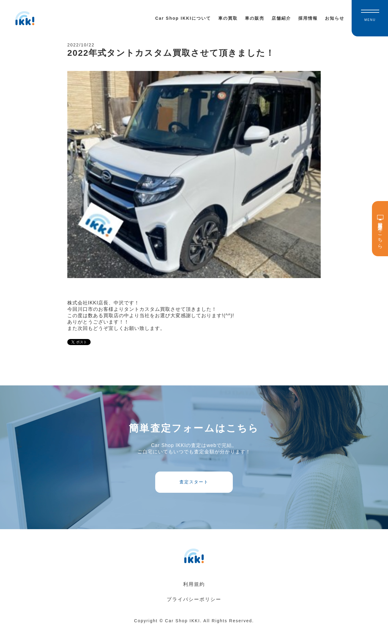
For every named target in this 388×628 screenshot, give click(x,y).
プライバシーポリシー (194, 599)
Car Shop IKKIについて (183, 18)
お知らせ (334, 18)
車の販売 (254, 18)
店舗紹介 (281, 18)
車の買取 (228, 18)
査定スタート (194, 481)
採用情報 (308, 18)
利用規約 (194, 584)
